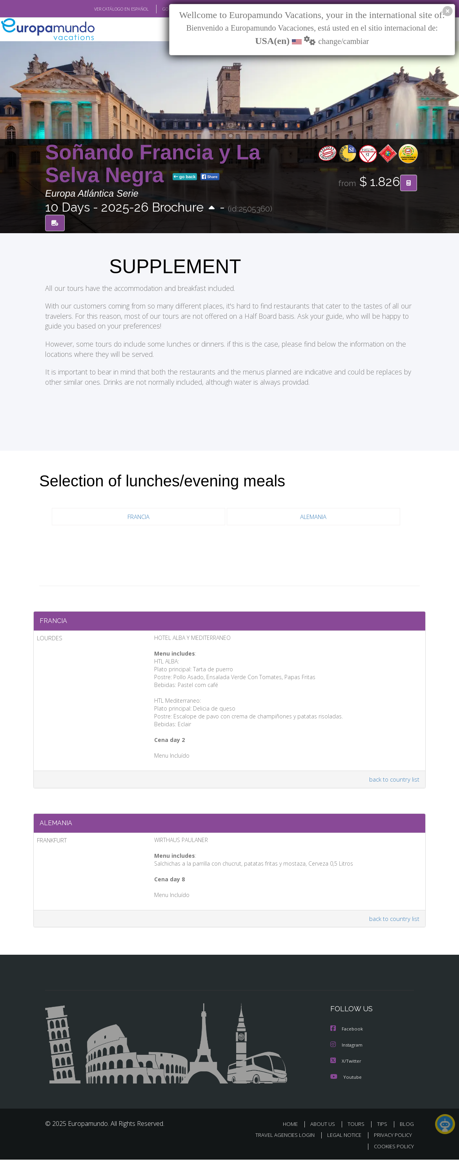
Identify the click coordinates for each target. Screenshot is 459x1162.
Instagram (347, 1048)
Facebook (347, 1032)
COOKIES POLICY (392, 1148)
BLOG (407, 1126)
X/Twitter (346, 1064)
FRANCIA (138, 516)
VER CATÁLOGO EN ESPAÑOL (103, 9)
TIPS (383, 1126)
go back (185, 177)
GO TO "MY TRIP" (165, 9)
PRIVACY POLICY (391, 1137)
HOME (293, 1126)
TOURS (357, 1126)
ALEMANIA (313, 516)
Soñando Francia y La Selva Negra (152, 164)
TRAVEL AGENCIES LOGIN (279, 1137)
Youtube (346, 1079)
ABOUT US (325, 1126)
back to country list (394, 781)
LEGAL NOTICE (340, 1137)
